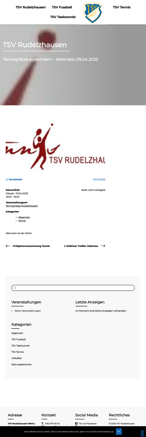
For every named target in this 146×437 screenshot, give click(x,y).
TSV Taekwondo (63, 17)
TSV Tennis (121, 7)
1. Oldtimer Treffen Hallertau (81, 246)
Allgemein (24, 217)
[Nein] (142, 433)
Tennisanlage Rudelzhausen (22, 206)
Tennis (22, 220)
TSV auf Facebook (88, 423)
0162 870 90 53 (52, 423)
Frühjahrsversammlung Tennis (31, 246)
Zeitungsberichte (21, 364)
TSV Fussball (62, 7)
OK (118, 432)
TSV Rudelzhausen (31, 7)
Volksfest (16, 358)
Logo (92, 7)
